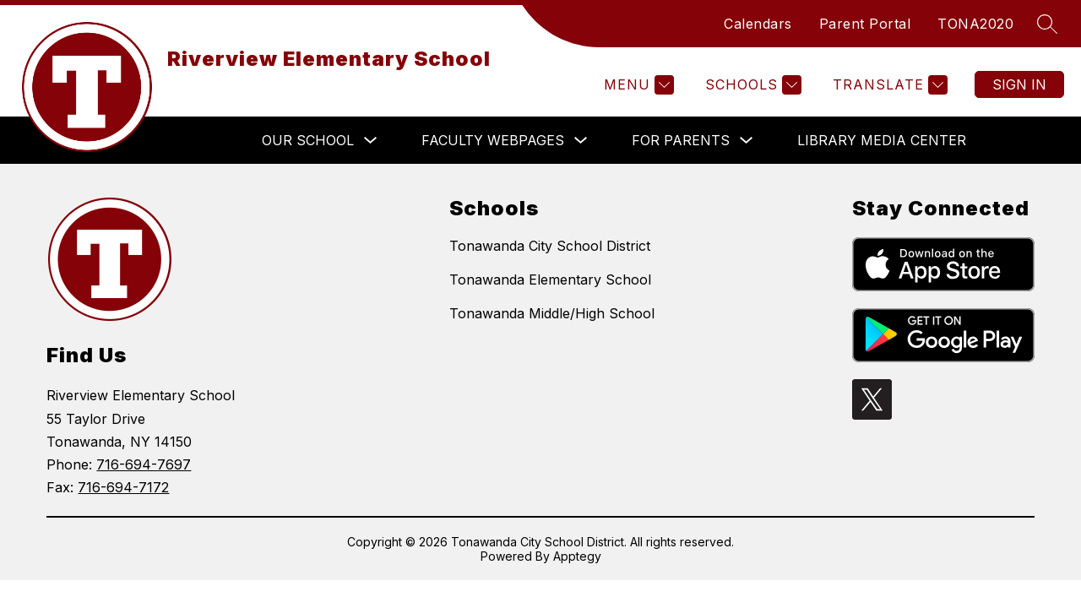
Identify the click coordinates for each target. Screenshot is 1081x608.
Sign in (1019, 84)
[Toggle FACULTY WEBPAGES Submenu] (581, 140)
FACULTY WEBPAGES (492, 140)
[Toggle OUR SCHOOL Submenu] (371, 140)
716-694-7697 (143, 464)
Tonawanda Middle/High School (552, 313)
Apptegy (577, 556)
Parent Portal (865, 23)
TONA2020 (975, 23)
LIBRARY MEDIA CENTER (881, 140)
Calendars (758, 23)
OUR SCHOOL (308, 140)
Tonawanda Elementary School (550, 279)
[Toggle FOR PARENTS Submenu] (746, 140)
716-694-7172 (123, 487)
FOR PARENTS (681, 140)
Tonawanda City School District (549, 245)
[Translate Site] (888, 84)
